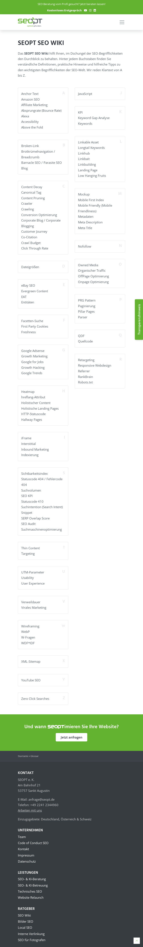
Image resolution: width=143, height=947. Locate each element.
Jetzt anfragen (71, 732)
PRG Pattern (86, 298)
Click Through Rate (34, 246)
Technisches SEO (30, 887)
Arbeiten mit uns (30, 805)
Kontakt (23, 844)
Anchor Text (29, 94)
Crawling (27, 208)
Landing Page (87, 169)
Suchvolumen (31, 486)
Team (22, 831)
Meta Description (90, 221)
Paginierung (86, 304)
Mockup (84, 193)
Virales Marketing (33, 603)
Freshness (28, 330)
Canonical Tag (31, 191)
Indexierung (29, 451)
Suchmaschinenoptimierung (41, 525)
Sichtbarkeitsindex (34, 470)
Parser (82, 315)
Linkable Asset (88, 142)
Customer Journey (34, 230)
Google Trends (31, 370)
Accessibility (30, 121)
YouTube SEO (31, 675)
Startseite (23, 750)
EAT (23, 294)
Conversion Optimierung (39, 213)
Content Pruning (33, 197)
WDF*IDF (28, 638)
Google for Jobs (32, 359)
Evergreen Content (34, 289)
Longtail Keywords (91, 147)
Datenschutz (27, 856)
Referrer (84, 369)
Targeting (28, 549)
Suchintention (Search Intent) (42, 503)
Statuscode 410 (32, 497)
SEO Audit (28, 519)
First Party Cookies (34, 324)
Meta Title (85, 226)
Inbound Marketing (35, 446)
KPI (80, 112)
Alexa (25, 116)
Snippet (26, 508)
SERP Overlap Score (35, 514)
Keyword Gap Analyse (94, 118)
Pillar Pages (86, 309)
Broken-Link (30, 145)
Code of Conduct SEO (33, 838)
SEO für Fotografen (31, 936)
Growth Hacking (33, 365)
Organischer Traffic (92, 269)
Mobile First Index (91, 199)
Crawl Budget (31, 241)
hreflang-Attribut (33, 394)
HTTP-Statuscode (33, 411)
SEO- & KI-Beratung (32, 874)
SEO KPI (27, 492)
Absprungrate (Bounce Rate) (41, 110)
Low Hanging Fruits (92, 175)
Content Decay (31, 186)
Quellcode (85, 339)
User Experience (33, 579)
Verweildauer (30, 597)
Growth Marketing (34, 354)
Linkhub (84, 153)
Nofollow (84, 245)
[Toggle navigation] (122, 22)
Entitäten (27, 300)
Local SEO (25, 924)
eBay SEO (28, 283)
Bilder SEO (25, 917)
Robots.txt (85, 380)
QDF (81, 334)
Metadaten (85, 215)
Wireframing (30, 621)
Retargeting (86, 357)
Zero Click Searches (35, 693)
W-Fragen (28, 632)
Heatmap (27, 389)
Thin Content (30, 544)
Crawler (26, 202)
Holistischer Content (35, 400)
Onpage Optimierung (93, 280)
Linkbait (84, 158)
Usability (27, 573)
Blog (24, 167)
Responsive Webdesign (94, 363)
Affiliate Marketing (34, 105)
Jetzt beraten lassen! (92, 4)
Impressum (26, 850)
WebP (25, 627)
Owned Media (88, 263)
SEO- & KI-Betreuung (33, 881)
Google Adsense (32, 348)
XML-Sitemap (30, 656)
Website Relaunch (31, 893)
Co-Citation (29, 235)
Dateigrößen (30, 265)
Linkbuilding (87, 164)
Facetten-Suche (32, 318)
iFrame (26, 435)
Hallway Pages (31, 416)
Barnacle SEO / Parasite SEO (41, 162)
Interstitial (28, 440)
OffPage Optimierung (93, 274)
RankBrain (85, 374)
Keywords (85, 123)
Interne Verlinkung (31, 930)
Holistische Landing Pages (40, 405)
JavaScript (85, 94)
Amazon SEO (30, 99)
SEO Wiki (24, 911)
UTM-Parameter (32, 567)
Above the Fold (32, 127)
